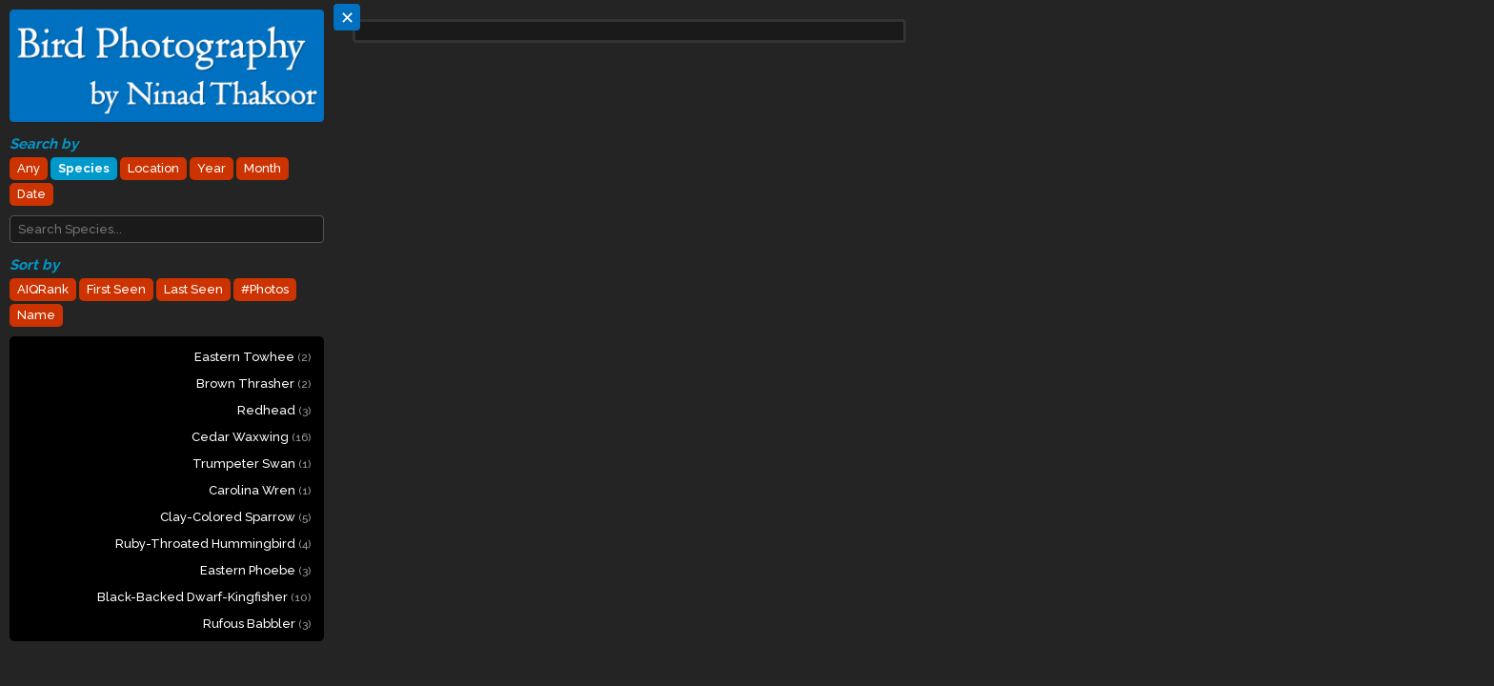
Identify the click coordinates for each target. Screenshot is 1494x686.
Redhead (274, 410)
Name (36, 315)
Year (211, 168)
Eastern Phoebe (255, 570)
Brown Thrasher (253, 383)
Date (31, 194)
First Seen (116, 289)
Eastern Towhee (252, 357)
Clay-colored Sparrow (235, 517)
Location (153, 168)
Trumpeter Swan (251, 463)
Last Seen (193, 289)
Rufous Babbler (257, 623)
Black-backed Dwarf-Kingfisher (204, 597)
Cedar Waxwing (251, 437)
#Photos (265, 289)
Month (262, 168)
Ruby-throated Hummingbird (213, 543)
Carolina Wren (260, 490)
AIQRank (43, 289)
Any (28, 168)
